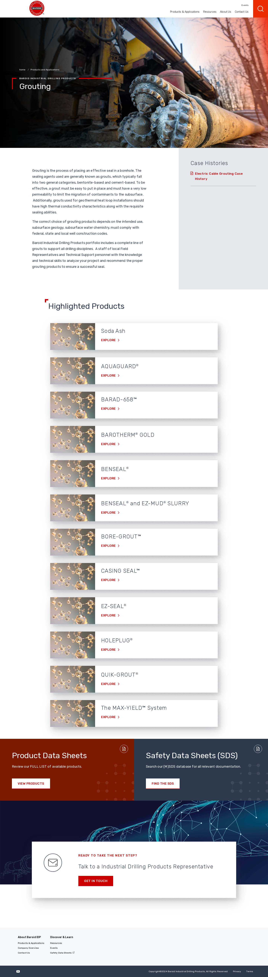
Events (244, 5)
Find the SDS (163, 783)
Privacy (237, 971)
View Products (31, 783)
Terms (249, 971)
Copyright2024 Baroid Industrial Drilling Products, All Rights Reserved (188, 971)
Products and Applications (45, 69)
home (22, 69)
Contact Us (241, 11)
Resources (209, 11)
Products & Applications (185, 11)
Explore (109, 340)
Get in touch (95, 881)
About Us (225, 11)
